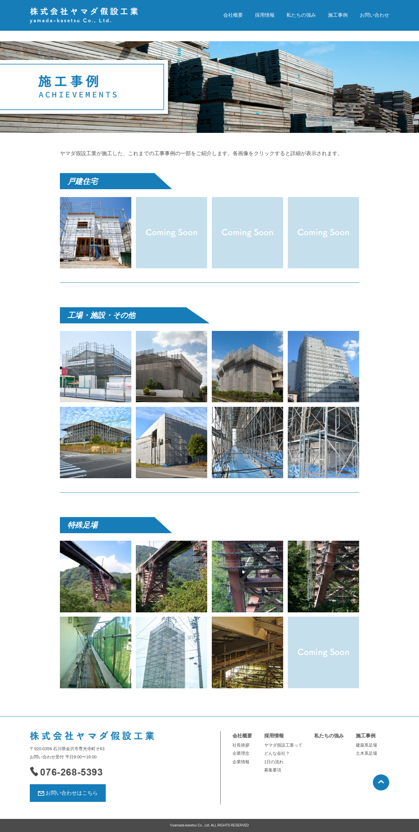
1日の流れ (273, 761)
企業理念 (240, 753)
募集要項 (272, 770)
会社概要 (233, 15)
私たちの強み (301, 15)
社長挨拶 (240, 745)
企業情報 (240, 761)
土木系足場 (366, 753)
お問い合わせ (374, 15)
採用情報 (265, 15)
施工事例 (338, 15)
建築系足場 (366, 745)
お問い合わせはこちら (72, 793)
